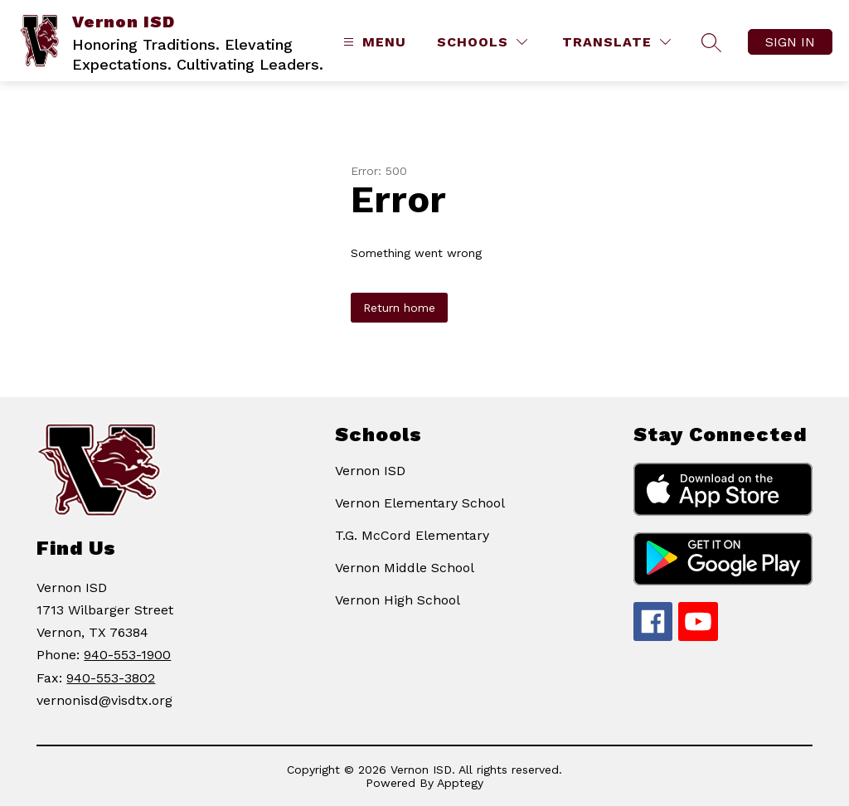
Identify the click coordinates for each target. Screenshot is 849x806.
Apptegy (460, 782)
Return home (399, 307)
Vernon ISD (370, 470)
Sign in (790, 42)
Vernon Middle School (404, 567)
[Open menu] (372, 42)
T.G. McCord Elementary (412, 535)
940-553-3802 (110, 678)
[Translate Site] (616, 42)
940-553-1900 (127, 655)
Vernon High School (397, 600)
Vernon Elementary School (420, 503)
